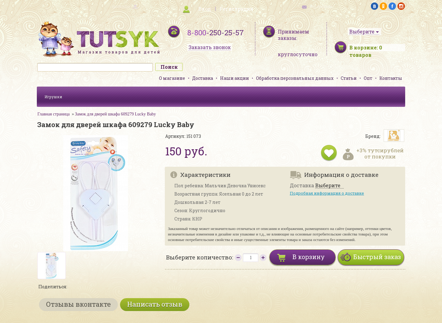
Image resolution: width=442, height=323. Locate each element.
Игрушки (53, 96)
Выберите (327, 186)
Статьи (349, 78)
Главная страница (53, 114)
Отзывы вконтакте (78, 304)
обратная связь (321, 6)
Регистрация (236, 9)
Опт (368, 78)
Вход (204, 9)
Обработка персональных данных (295, 78)
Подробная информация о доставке (327, 193)
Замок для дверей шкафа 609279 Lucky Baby (115, 114)
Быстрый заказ (377, 257)
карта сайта (121, 6)
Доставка (202, 78)
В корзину (309, 257)
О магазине (172, 78)
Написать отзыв (154, 304)
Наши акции (234, 78)
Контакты (390, 78)
